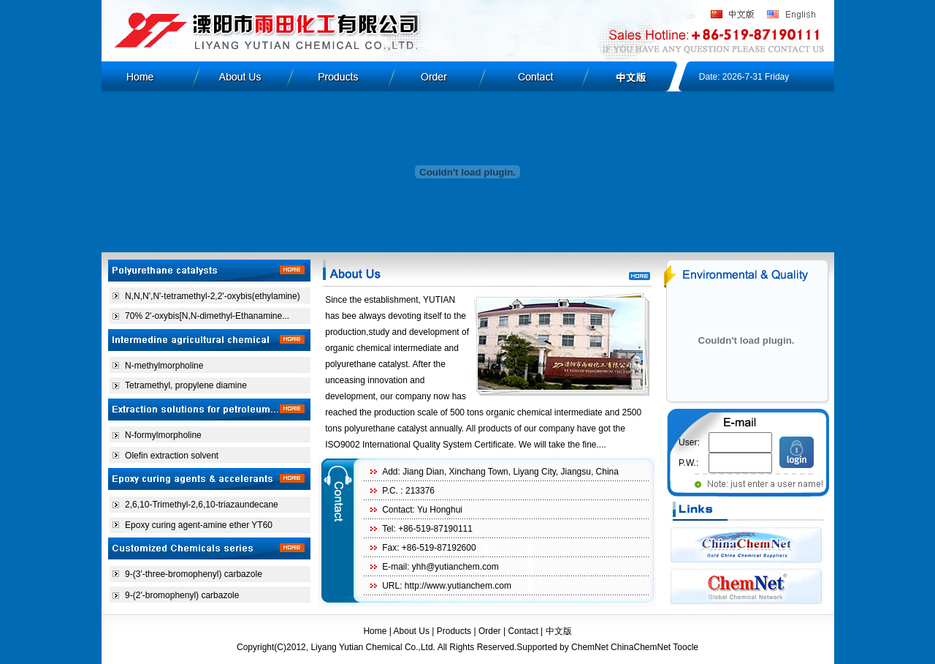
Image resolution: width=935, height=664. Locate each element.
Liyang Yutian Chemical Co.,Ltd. (372, 647)
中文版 (559, 631)
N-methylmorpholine (164, 366)
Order (489, 631)
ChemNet (589, 647)
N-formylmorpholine (163, 435)
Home (374, 631)
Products (454, 631)
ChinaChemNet (641, 647)
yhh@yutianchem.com (455, 567)
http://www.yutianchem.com (458, 586)
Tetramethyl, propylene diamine (186, 385)
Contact (523, 631)
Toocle (685, 647)
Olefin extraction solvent (171, 455)
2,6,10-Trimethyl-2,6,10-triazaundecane (201, 504)
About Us (412, 631)
